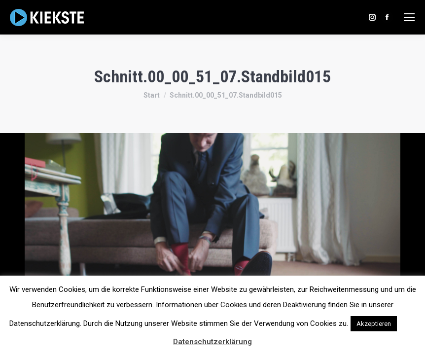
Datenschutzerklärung (212, 341)
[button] (408, 319)
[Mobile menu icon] (409, 17)
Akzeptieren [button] (373, 323)
